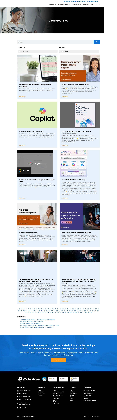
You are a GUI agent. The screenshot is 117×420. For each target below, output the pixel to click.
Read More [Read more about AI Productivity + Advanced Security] (65, 198)
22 (62, 309)
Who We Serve (76, 4)
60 (77, 311)
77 (45, 313)
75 (40, 313)
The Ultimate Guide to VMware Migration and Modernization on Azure (76, 132)
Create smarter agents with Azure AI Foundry (76, 233)
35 (96, 309)
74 (38, 313)
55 (64, 311)
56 (67, 311)
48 (47, 311)
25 (70, 309)
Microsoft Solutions (64, 4)
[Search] (97, 42)
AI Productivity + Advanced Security (74, 180)
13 (41, 309)
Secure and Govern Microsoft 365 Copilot (75, 84)
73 (35, 313)
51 (54, 311)
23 (65, 309)
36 (98, 309)
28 (78, 309)
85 (65, 313)
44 (36, 311)
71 (30, 313)
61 (80, 311)
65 (90, 311)
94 (88, 313)
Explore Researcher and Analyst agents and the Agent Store (36, 327)
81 (55, 313)
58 (72, 311)
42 (31, 311)
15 (46, 309)
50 (52, 311)
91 (81, 313)
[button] (99, 4)
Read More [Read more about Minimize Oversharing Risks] (22, 245)
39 (24, 311)
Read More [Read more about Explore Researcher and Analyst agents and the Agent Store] (22, 198)
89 (76, 313)
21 (60, 309)
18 (53, 309)
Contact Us (94, 4)
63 (85, 311)
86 (68, 313)
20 (57, 309)
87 (71, 313)
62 (82, 311)
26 (73, 309)
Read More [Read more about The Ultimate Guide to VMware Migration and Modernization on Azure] (65, 145)
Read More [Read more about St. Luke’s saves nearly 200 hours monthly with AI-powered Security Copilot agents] (22, 301)
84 (63, 313)
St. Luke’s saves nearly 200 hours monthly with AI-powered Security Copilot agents (36, 280)
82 (58, 313)
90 (78, 313)
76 (43, 313)
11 (36, 309)
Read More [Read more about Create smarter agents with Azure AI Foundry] (65, 245)
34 (93, 309)
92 (83, 313)
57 (70, 311)
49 (49, 311)
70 (28, 313)
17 (50, 309)
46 (41, 311)
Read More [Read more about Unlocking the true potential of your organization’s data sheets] (22, 96)
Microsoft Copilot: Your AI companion (31, 131)
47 (44, 311)
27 (75, 309)
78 (48, 313)
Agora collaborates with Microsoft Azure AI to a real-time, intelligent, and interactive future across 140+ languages (79, 281)
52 (57, 311)
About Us (85, 4)
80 (53, 313)
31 (85, 309)
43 (34, 311)
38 (21, 311)
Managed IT (52, 4)
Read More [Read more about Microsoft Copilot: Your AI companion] (22, 145)
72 (33, 313)
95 (91, 313)
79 (50, 313)
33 (91, 309)
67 (95, 311)
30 (83, 309)
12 (38, 309)
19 (55, 309)
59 (75, 311)
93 (86, 313)
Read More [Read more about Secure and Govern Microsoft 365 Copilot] (65, 96)
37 (18, 311)
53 (59, 311)
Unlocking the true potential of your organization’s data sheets (37, 320)
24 (68, 309)
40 (26, 311)
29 (80, 309)
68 (98, 311)
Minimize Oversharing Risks (28, 233)
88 (73, 313)
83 (60, 313)
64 (87, 311)
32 (88, 309)
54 (62, 311)
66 (93, 311)
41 (29, 311)
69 (25, 313)
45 (39, 311)
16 (48, 309)
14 (43, 309)
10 (34, 309)
